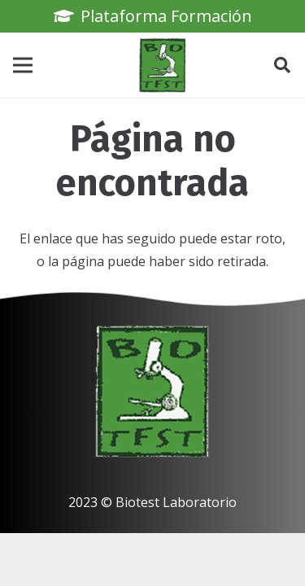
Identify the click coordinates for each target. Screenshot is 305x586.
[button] (282, 65)
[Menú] (22, 65)
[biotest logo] (162, 65)
